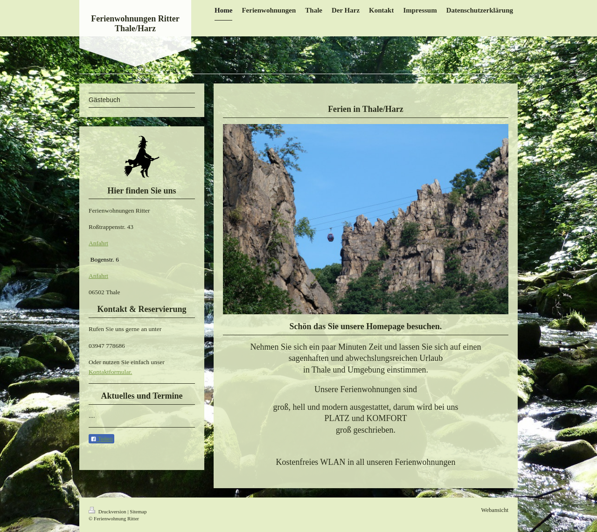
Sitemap (138, 511)
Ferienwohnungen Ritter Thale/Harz (135, 23)
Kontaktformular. (110, 371)
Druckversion (108, 511)
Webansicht (494, 510)
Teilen (101, 439)
